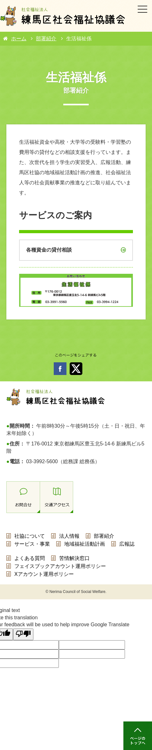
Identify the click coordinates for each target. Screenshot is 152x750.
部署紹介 (46, 38)
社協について (29, 536)
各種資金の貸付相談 (49, 250)
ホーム (18, 38)
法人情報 (69, 536)
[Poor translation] (23, 634)
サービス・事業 (32, 544)
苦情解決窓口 (74, 558)
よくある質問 (29, 558)
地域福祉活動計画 (84, 544)
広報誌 (127, 544)
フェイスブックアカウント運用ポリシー (60, 566)
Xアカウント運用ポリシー (44, 574)
